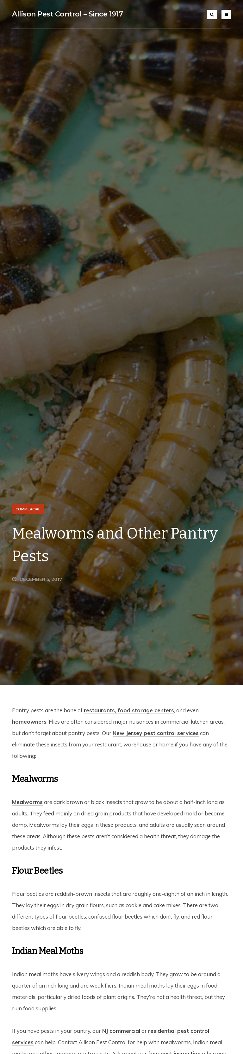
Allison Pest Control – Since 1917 (67, 14)
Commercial (28, 509)
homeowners (29, 721)
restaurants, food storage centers (129, 710)
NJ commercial (121, 1030)
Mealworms (27, 802)
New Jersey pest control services (156, 733)
